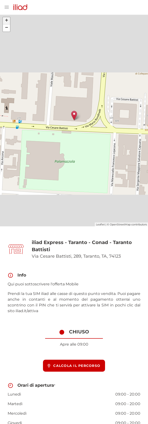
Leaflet (100, 224)
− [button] (6, 28)
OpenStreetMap (120, 224)
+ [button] (6, 20)
